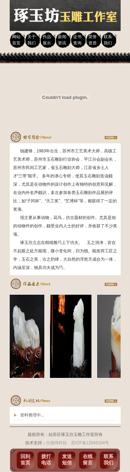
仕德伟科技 (56, 442)
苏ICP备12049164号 (90, 442)
